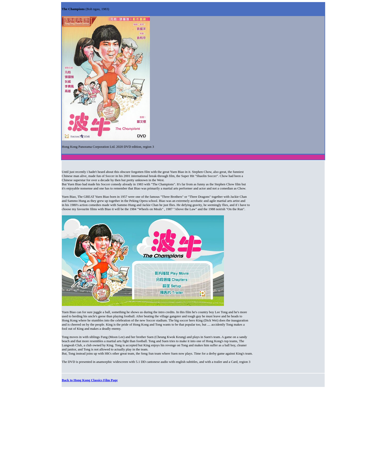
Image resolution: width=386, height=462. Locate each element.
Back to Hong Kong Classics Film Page (90, 380)
